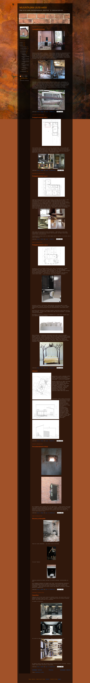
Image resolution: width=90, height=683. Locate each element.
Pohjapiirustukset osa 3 (39, 117)
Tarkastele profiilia (24, 80)
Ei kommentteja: (52, 170)
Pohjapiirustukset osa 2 (39, 176)
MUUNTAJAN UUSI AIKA (33, 7)
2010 (22, 45)
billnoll (47, 679)
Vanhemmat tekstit (65, 670)
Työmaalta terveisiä (38, 29)
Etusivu (51, 670)
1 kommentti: (52, 239)
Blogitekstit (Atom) (39, 672)
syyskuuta (24, 51)
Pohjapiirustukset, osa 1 (40, 245)
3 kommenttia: (52, 440)
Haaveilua (35, 595)
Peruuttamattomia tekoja (40, 446)
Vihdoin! (35, 371)
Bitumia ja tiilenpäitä (38, 518)
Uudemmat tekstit (37, 670)
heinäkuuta (24, 71)
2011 (22, 44)
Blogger (59, 679)
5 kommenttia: (52, 111)
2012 (22, 42)
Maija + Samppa (24, 76)
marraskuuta (24, 48)
